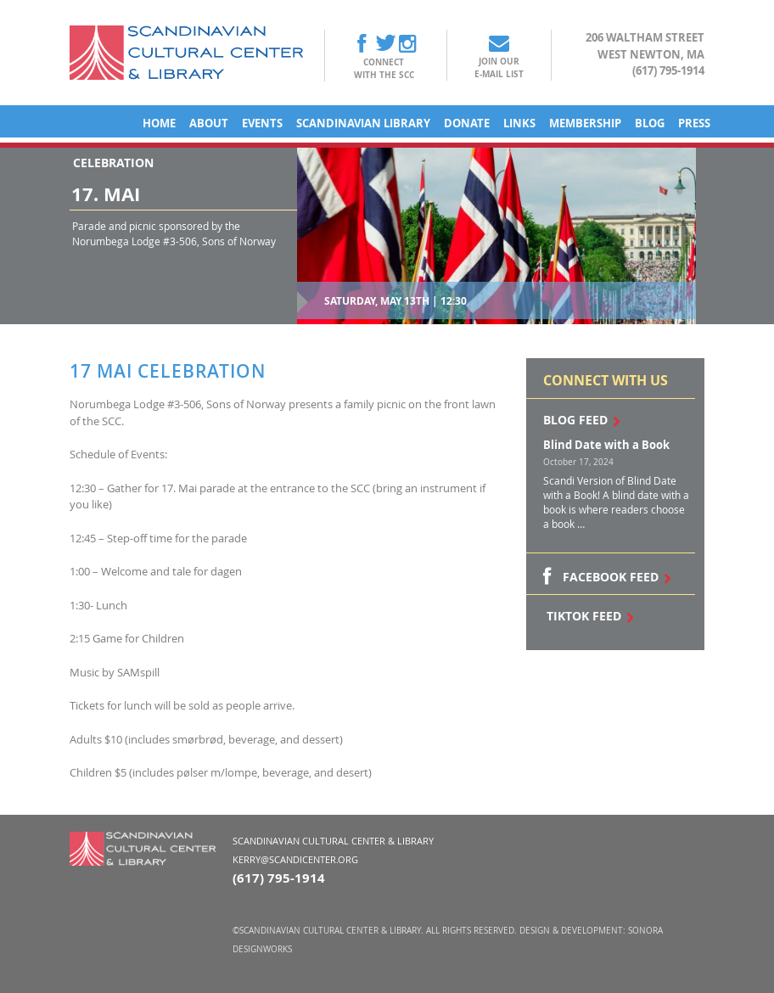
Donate (467, 123)
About (208, 123)
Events (262, 123)
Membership (585, 123)
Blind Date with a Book (606, 445)
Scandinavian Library (363, 123)
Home (159, 123)
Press (694, 123)
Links (519, 123)
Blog (650, 123)
